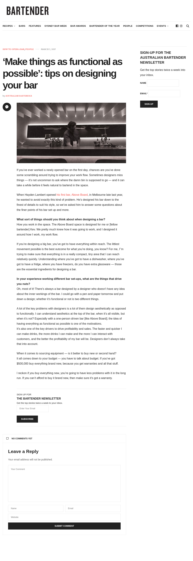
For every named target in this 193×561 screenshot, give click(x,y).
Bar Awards (78, 27)
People (127, 27)
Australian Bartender (18, 97)
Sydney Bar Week (55, 27)
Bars (22, 27)
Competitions (144, 27)
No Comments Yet (19, 440)
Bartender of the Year (104, 27)
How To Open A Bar (13, 51)
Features (35, 27)
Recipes (8, 27)
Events (161, 27)
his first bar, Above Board (72, 196)
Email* (144, 95)
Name (143, 84)
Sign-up (149, 105)
